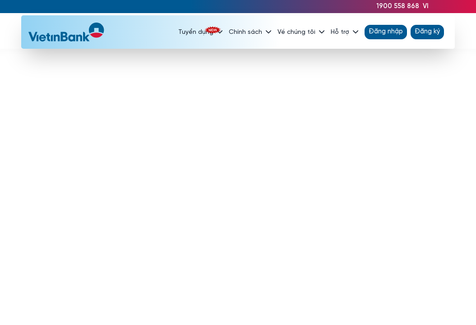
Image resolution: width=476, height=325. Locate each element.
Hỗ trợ (344, 32)
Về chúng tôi (300, 32)
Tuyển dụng (200, 32)
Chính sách (250, 32)
